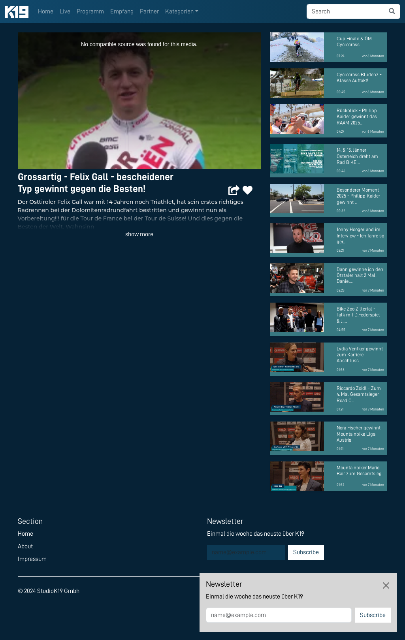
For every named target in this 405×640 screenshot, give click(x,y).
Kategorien (179, 11)
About (25, 546)
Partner (149, 11)
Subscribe (306, 552)
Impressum (32, 559)
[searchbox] (345, 11)
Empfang (122, 11)
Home (45, 11)
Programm (90, 11)
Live (65, 11)
